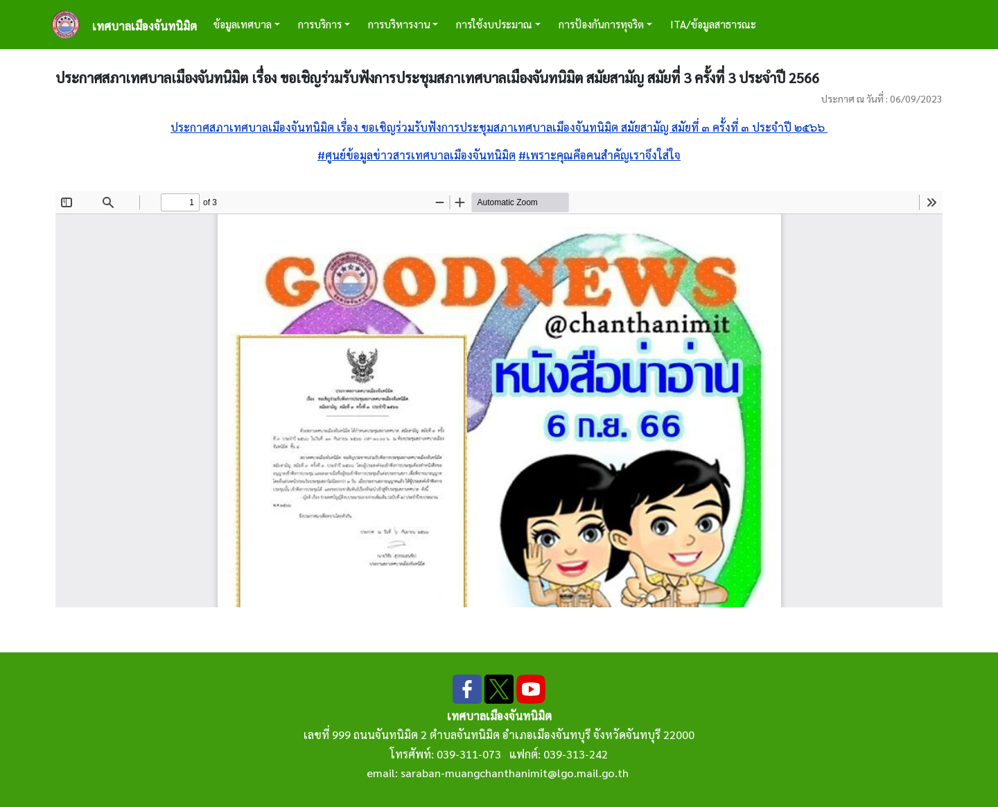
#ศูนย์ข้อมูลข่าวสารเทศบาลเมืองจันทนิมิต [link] (416, 155)
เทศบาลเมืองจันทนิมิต (144, 26)
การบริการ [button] (320, 24)
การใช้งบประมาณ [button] (494, 24)
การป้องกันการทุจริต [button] (601, 24)
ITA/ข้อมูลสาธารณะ (713, 24)
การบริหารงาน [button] (399, 24)
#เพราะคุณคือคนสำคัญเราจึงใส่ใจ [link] (599, 155)
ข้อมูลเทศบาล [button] (242, 24)
